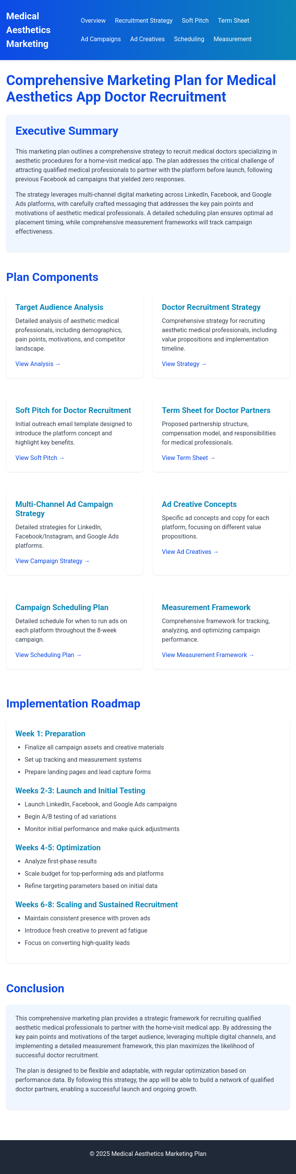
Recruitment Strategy (143, 20)
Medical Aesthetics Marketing (28, 30)
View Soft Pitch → (40, 458)
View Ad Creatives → (190, 551)
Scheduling (189, 39)
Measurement (233, 39)
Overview (93, 20)
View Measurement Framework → (208, 655)
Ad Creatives (147, 39)
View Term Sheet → (188, 458)
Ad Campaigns (101, 39)
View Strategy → (184, 364)
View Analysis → (38, 364)
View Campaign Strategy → (52, 561)
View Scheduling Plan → (48, 655)
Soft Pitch (195, 20)
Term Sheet (233, 20)
